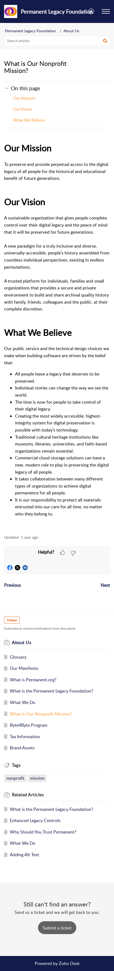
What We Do (22, 702)
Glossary (18, 657)
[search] (57, 41)
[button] (106, 11)
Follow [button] (12, 620)
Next (105, 585)
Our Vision (22, 109)
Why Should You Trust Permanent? (43, 832)
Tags (16, 765)
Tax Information (25, 737)
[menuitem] (91, 11)
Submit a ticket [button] (57, 928)
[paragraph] (57, 335)
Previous (12, 585)
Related (28, 795)
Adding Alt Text (24, 855)
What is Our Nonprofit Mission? (41, 714)
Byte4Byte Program (28, 725)
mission (37, 778)
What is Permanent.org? (33, 680)
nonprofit (15, 778)
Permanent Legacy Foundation (30, 30)
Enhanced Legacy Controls (35, 820)
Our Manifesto (24, 668)
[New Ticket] (57, 928)
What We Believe (29, 120)
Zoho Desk (69, 963)
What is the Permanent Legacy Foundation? (51, 691)
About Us (71, 30)
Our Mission (24, 98)
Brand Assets (22, 748)
